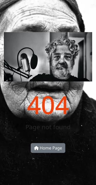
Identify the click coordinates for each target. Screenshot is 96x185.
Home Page (48, 148)
